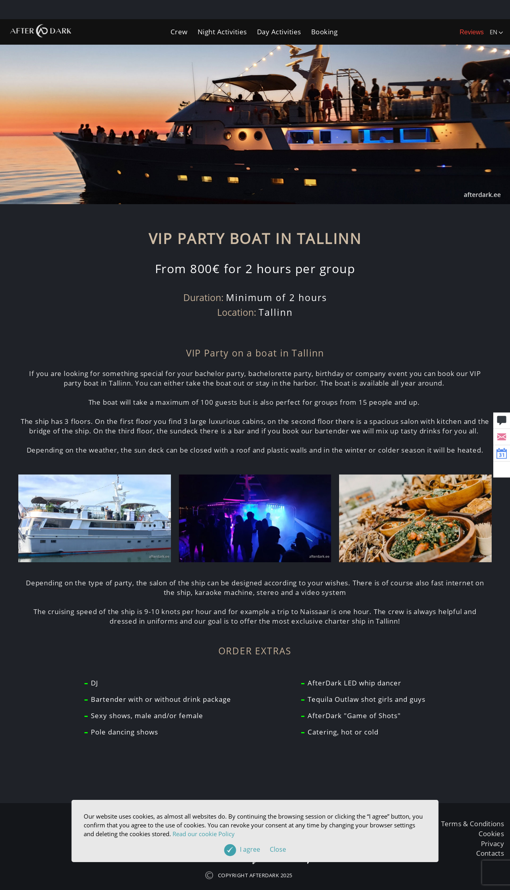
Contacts (490, 853)
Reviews (472, 32)
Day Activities (279, 31)
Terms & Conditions (472, 823)
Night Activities (222, 31)
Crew (179, 31)
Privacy (492, 843)
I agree (263, 849)
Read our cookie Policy (204, 834)
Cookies (491, 833)
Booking (324, 31)
